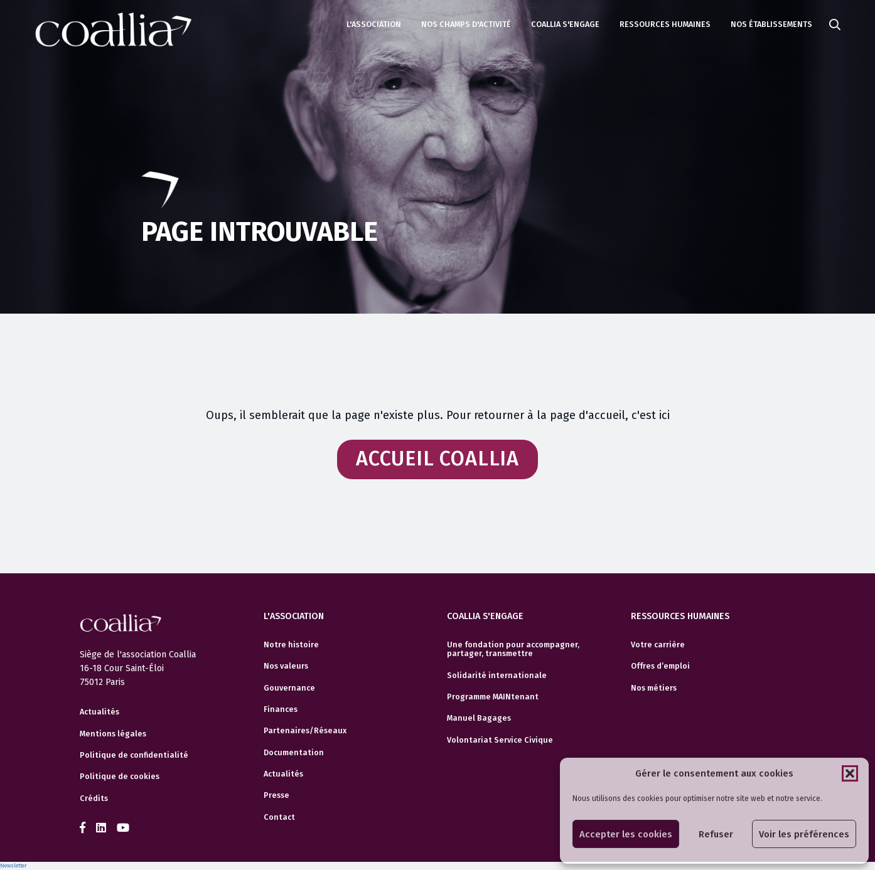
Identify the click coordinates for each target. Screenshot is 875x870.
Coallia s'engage (565, 24)
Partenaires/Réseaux (305, 730)
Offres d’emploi (660, 666)
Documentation (294, 752)
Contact (279, 817)
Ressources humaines (665, 24)
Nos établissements (771, 24)
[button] (850, 773)
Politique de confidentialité (134, 755)
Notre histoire (291, 644)
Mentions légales (113, 733)
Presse (276, 795)
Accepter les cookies (625, 834)
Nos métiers (654, 688)
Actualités (99, 712)
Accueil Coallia (437, 459)
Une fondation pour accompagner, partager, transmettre (513, 649)
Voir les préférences (804, 834)
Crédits (94, 798)
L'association (373, 24)
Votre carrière (658, 644)
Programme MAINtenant (493, 696)
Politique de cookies (119, 776)
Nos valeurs (286, 666)
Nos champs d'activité (466, 24)
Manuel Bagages (479, 718)
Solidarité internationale (497, 675)
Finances (281, 709)
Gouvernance (289, 688)
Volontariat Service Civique (500, 740)
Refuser (716, 834)
